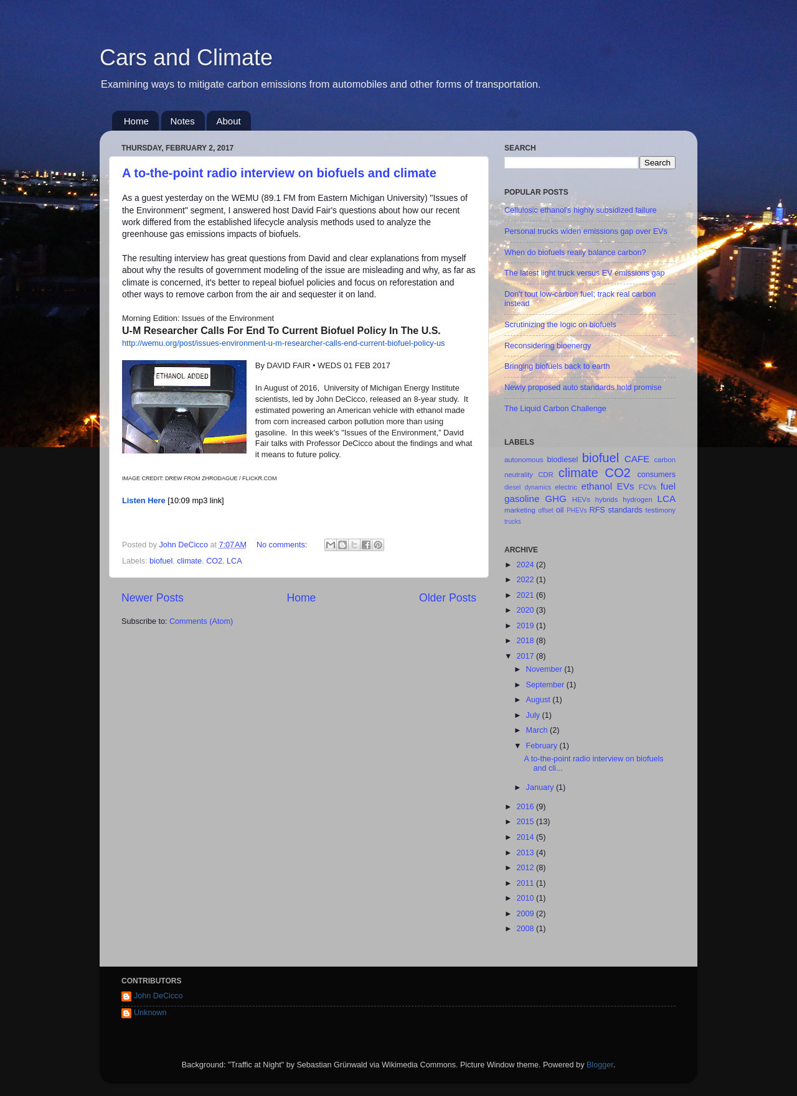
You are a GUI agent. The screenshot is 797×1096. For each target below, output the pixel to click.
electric (566, 487)
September (546, 684)
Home (136, 121)
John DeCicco (158, 996)
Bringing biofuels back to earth (557, 366)
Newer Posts (152, 598)
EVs (625, 486)
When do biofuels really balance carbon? (575, 252)
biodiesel (562, 459)
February (543, 745)
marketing (519, 510)
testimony (661, 510)
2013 (526, 852)
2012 (526, 867)
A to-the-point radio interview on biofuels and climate (279, 173)
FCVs (647, 487)
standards (625, 510)
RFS (597, 510)
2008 (526, 928)
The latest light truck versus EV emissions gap (584, 273)
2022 (526, 579)
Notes (183, 121)
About (228, 121)
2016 (526, 806)
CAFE (637, 458)
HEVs (581, 499)
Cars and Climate (186, 57)
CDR (546, 474)
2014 (526, 837)
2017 (526, 656)
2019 (526, 625)
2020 (526, 610)
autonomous (523, 459)
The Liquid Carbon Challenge (555, 408)
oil (560, 510)
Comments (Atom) (201, 621)
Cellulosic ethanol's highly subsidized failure (580, 210)
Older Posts (447, 598)
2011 (526, 883)
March (538, 730)
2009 (526, 913)
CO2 (214, 561)
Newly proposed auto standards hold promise (583, 387)
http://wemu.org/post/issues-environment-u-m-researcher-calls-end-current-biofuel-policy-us (283, 343)
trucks (512, 521)
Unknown (150, 1012)
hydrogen (637, 499)
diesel (512, 487)
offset (545, 510)
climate (189, 561)
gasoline (521, 498)
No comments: (283, 545)
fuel (668, 486)
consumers (656, 474)
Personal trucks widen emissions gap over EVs (585, 231)
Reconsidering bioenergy (547, 345)
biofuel (160, 561)
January (541, 787)
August (539, 699)
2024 (526, 564)
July (534, 715)
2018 (526, 640)
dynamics (537, 487)
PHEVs (577, 510)
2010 (526, 898)
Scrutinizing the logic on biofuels (560, 324)
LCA (234, 561)
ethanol (597, 486)
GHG (555, 498)
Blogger (600, 1065)
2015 (526, 821)
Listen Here (144, 500)
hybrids (606, 499)
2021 (526, 595)
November (545, 669)
